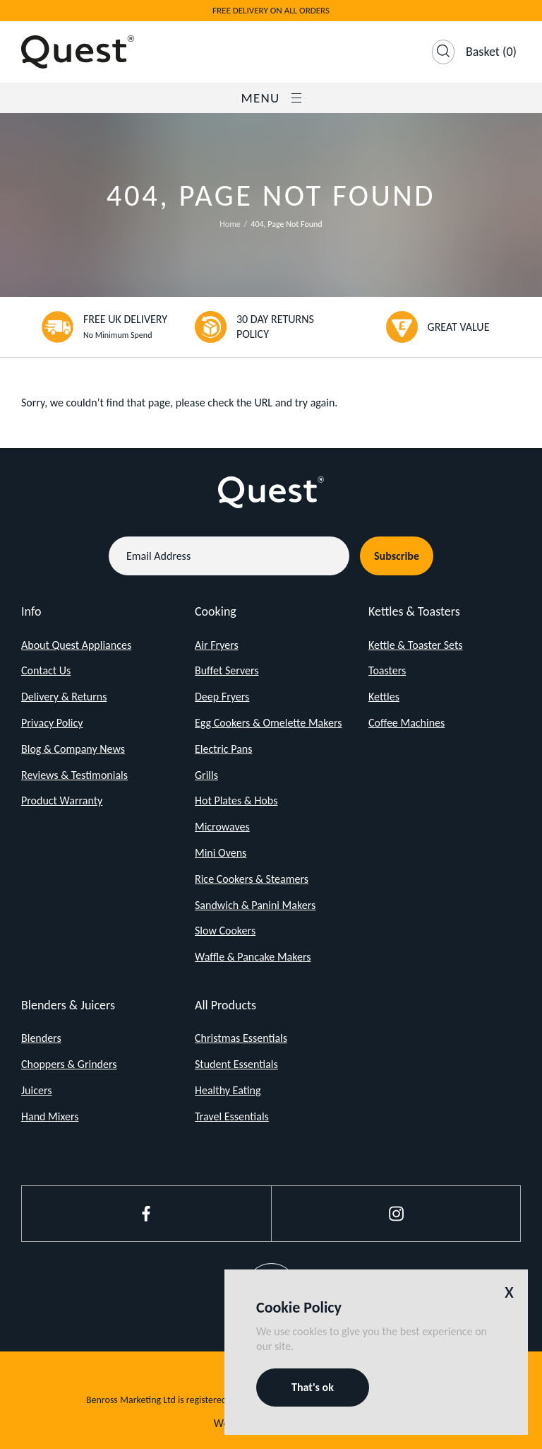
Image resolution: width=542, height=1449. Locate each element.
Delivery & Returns (64, 696)
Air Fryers (217, 645)
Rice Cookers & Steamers (251, 879)
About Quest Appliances (76, 645)
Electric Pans (223, 749)
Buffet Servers (227, 670)
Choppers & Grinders (69, 1064)
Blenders (41, 1038)
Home (229, 224)
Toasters (387, 670)
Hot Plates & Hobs (236, 800)
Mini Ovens (220, 853)
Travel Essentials (232, 1116)
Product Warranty (61, 800)
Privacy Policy (52, 722)
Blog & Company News (73, 749)
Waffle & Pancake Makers (253, 956)
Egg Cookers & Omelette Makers (268, 722)
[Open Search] (443, 52)
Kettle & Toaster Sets (415, 645)
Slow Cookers (225, 930)
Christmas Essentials (241, 1038)
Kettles (383, 696)
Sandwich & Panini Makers (255, 905)
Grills (206, 775)
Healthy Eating (228, 1090)
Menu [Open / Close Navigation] (271, 98)
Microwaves (222, 826)
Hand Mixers (49, 1116)
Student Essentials (236, 1064)
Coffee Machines (406, 722)
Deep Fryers (222, 696)
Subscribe (396, 556)
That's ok (312, 1387)
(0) (491, 51)
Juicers (36, 1090)
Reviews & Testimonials (74, 775)
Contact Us (46, 670)
